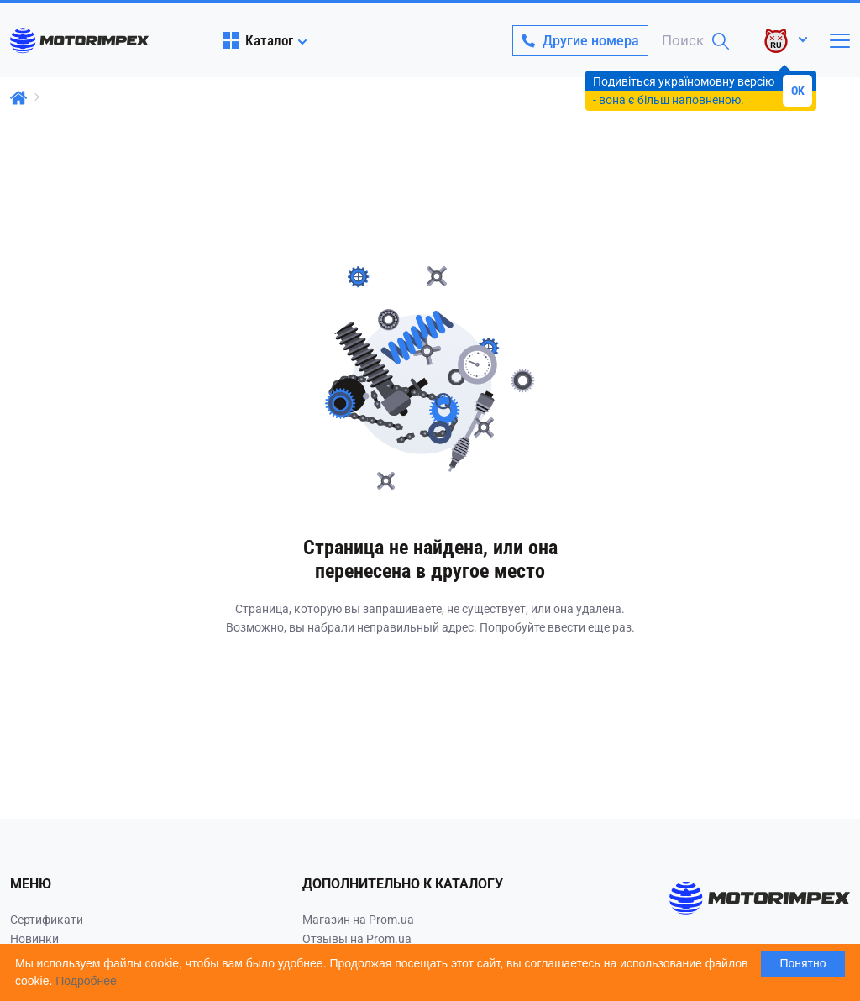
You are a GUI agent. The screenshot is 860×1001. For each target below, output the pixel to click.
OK (798, 90)
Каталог (258, 40)
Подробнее (86, 981)
